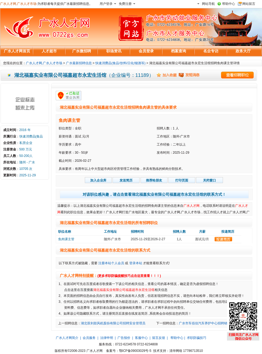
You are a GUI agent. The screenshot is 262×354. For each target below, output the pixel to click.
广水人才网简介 (67, 338)
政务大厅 (243, 51)
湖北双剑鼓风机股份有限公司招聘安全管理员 (113, 323)
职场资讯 (113, 51)
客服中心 (141, 338)
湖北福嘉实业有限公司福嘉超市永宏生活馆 (124, 290)
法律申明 (106, 338)
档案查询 (178, 51)
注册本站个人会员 (111, 263)
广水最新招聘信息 (79, 63)
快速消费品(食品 (31, 136)
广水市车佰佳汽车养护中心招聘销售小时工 (209, 323)
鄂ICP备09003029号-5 (135, 351)
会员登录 (146, 51)
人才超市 (49, 51)
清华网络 (175, 351)
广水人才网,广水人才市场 (18, 4)
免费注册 (125, 4)
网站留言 (248, 4)
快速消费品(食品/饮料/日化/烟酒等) (120, 63)
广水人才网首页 (17, 51)
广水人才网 (191, 206)
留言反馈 (158, 338)
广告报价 (123, 338)
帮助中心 (228, 4)
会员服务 (89, 338)
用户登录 (106, 4)
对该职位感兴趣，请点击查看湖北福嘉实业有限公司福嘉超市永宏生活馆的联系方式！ (154, 194)
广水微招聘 (81, 51)
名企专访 (210, 51)
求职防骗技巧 (196, 338)
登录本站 (135, 263)
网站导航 (208, 4)
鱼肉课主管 (69, 120)
